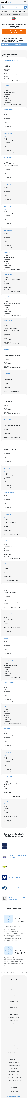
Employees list (16, 14)
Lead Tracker (14, 995)
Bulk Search (14, 1071)
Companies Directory (14, 1020)
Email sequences (14, 998)
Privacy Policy (14, 1045)
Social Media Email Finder (14, 1068)
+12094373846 (14, 1095)
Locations (8, 14)
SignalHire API (14, 992)
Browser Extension (14, 989)
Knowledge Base (14, 1011)
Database (14, 986)
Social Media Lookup (14, 1074)
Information (4, 11)
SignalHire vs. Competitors (14, 1083)
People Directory (14, 1023)
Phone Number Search (14, 1077)
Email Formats (13, 11)
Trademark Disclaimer (14, 1056)
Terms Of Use (14, 1039)
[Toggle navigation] (25, 2)
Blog (14, 1008)
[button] (14, 63)
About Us (14, 1036)
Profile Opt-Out (14, 1048)
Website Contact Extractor (14, 1080)
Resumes (14, 1026)
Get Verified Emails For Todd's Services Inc (14, 34)
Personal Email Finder (14, 1065)
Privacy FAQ (14, 1042)
